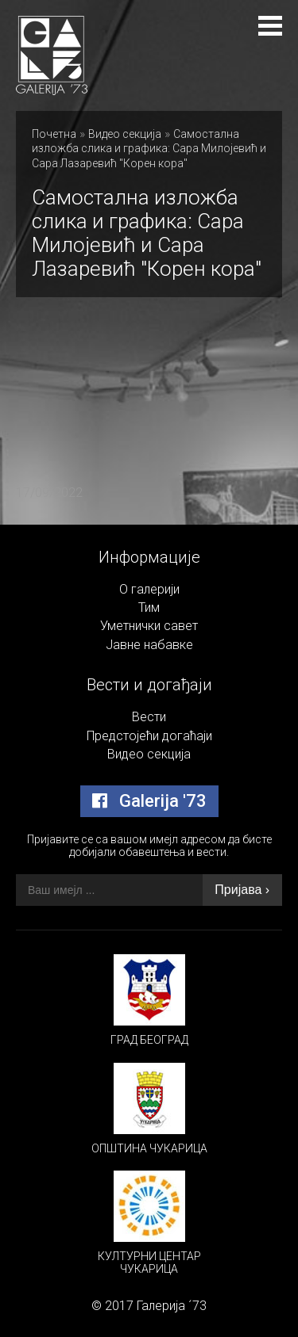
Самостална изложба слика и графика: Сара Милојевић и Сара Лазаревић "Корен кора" (149, 149)
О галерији (149, 589)
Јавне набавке (149, 644)
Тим (149, 607)
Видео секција (124, 134)
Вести (149, 716)
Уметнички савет (149, 625)
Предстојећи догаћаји (149, 735)
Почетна (54, 134)
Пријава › (242, 889)
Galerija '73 (149, 801)
